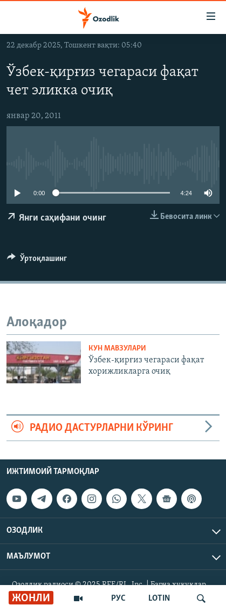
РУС (118, 598)
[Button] (37, 261)
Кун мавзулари (117, 349)
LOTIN (159, 598)
